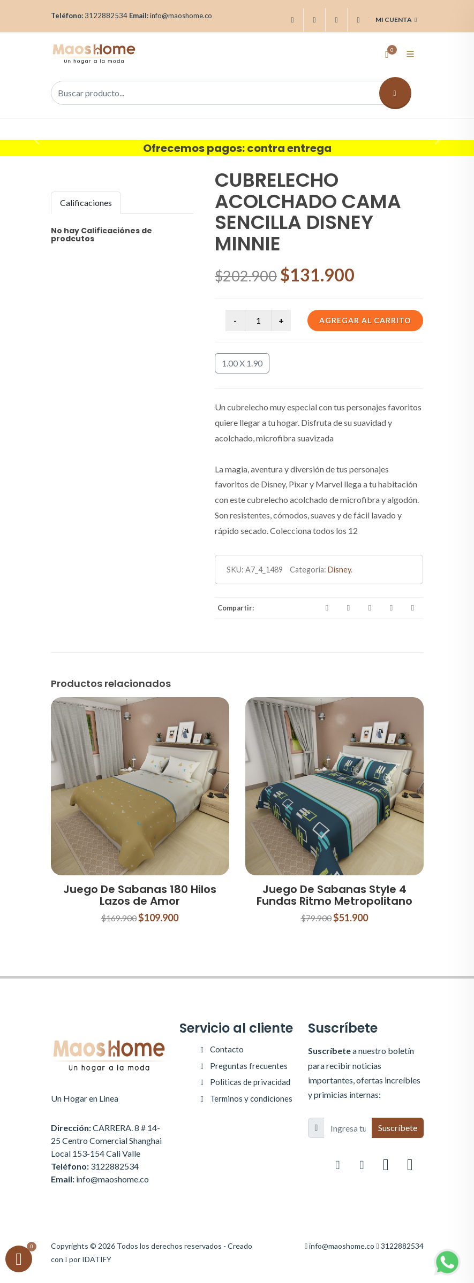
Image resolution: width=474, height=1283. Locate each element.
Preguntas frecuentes (249, 1066)
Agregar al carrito (365, 320)
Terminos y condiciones (251, 1098)
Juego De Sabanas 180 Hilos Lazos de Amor (139, 895)
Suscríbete (397, 1127)
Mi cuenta (396, 19)
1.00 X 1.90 (242, 363)
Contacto (227, 1049)
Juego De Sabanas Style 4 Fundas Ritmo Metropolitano (334, 895)
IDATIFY (96, 1259)
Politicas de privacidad (250, 1082)
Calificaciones (86, 202)
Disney (339, 569)
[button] (35, 137)
